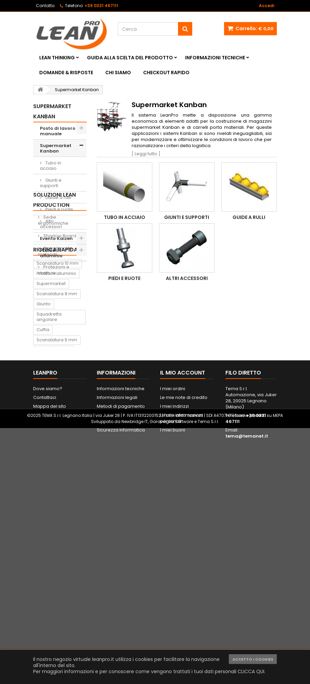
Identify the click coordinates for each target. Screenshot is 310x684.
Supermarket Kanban (55, 148)
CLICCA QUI (251, 671)
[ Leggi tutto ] (146, 153)
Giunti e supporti (51, 183)
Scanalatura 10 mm (58, 383)
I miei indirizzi (174, 632)
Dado (43, 480)
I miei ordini (172, 614)
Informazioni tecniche (215, 57)
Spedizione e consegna (123, 641)
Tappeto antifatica (57, 515)
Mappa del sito (49, 632)
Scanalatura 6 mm (57, 459)
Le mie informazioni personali (181, 644)
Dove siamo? (47, 614)
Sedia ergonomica (57, 536)
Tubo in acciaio (50, 166)
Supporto (67, 480)
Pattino (44, 546)
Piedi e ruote (58, 209)
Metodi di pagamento (121, 632)
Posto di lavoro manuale (57, 131)
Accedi (266, 5)
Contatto (45, 5)
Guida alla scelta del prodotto (130, 57)
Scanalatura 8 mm (57, 413)
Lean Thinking (57, 57)
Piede (63, 469)
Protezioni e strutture (53, 348)
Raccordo (48, 526)
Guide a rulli (57, 197)
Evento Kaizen (56, 238)
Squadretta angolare (49, 436)
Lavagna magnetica (59, 556)
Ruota (43, 469)
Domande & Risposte (66, 72)
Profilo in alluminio (51, 253)
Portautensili (50, 566)
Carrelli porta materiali (55, 330)
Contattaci (44, 623)
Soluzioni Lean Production (54, 278)
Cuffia (43, 449)
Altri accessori (51, 224)
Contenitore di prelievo (52, 493)
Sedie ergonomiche (53, 299)
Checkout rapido (166, 72)
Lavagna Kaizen (54, 505)
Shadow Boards (60, 314)
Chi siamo (118, 72)
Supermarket (51, 403)
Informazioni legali (117, 623)
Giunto (44, 423)
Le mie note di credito (183, 623)
